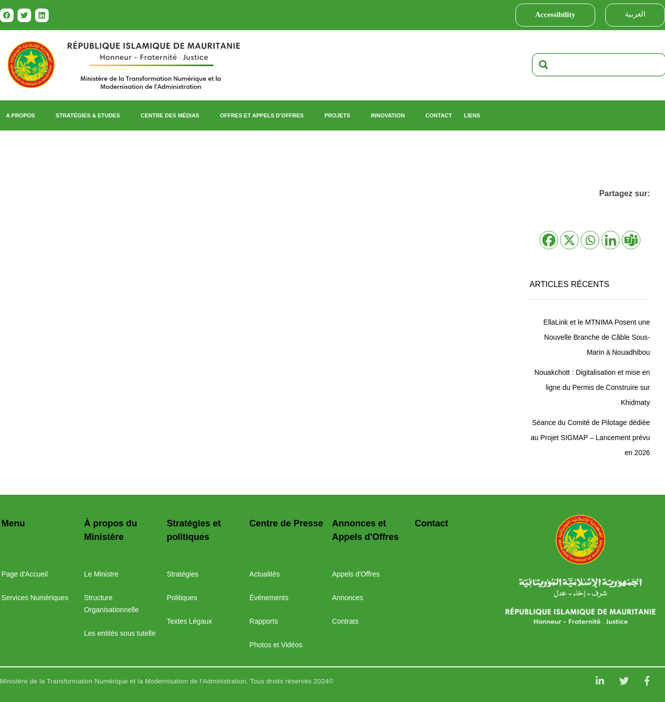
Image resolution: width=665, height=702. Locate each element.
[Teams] (631, 240)
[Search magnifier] (544, 65)
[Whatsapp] (590, 240)
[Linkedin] (610, 240)
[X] (569, 240)
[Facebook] (549, 240)
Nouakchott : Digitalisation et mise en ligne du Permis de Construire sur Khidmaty (592, 387)
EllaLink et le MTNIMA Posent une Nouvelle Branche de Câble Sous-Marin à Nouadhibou (597, 337)
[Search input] (608, 65)
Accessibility (555, 15)
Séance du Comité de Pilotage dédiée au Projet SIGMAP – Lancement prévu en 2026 (590, 437)
